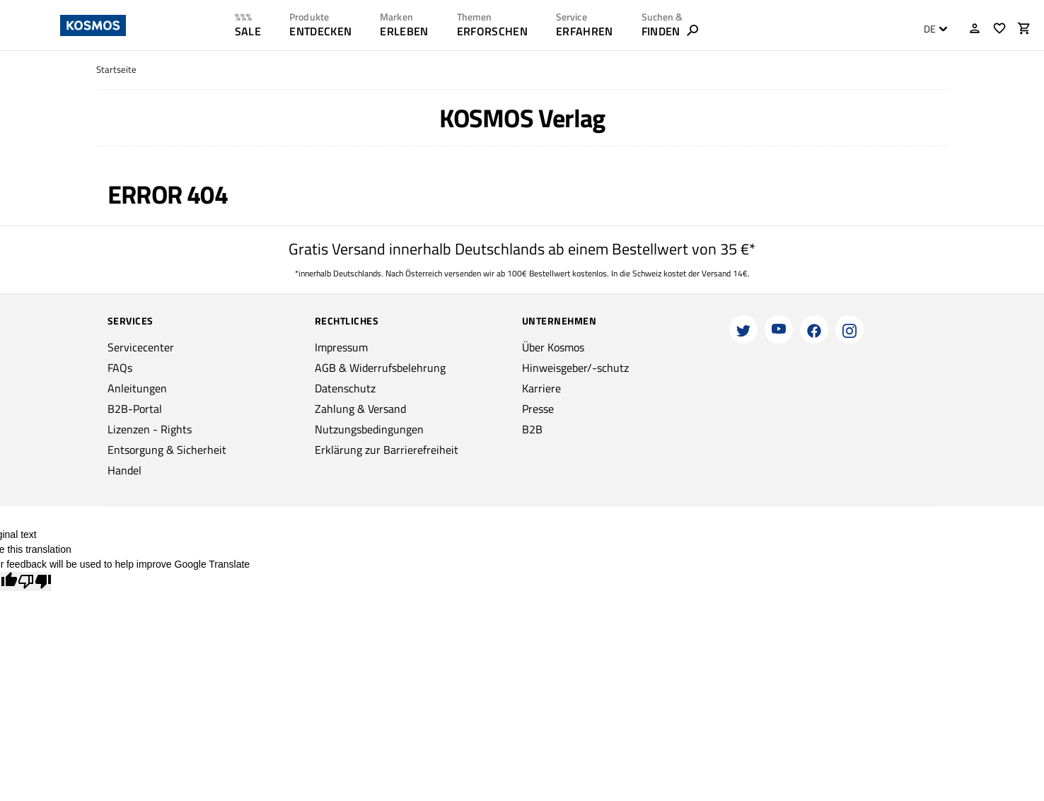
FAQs (120, 367)
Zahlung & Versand (360, 408)
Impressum (341, 347)
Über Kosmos (553, 347)
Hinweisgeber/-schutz (575, 367)
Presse (538, 408)
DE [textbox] (930, 29)
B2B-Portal (135, 408)
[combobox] (932, 29)
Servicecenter (141, 347)
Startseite (116, 69)
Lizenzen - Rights (150, 429)
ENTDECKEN (320, 31)
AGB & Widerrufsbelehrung (380, 367)
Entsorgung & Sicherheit (167, 449)
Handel (124, 470)
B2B (532, 429)
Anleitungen (137, 388)
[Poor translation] (35, 581)
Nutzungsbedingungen (369, 429)
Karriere (541, 388)
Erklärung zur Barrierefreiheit (386, 449)
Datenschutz (345, 388)
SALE (248, 31)
